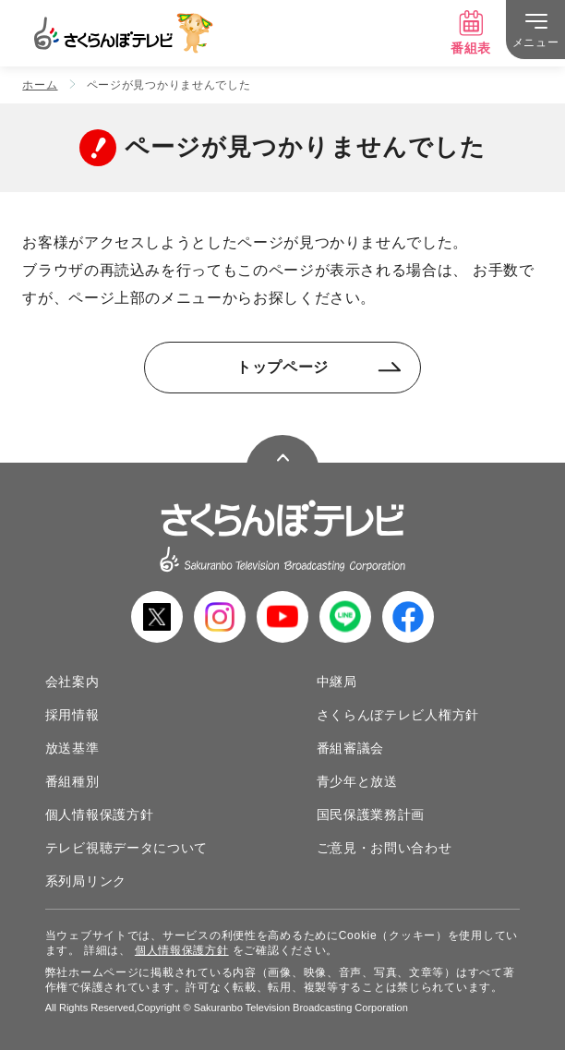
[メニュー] (535, 29)
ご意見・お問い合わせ (384, 847)
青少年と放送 (357, 781)
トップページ (319, 367)
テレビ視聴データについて (126, 847)
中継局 (337, 681)
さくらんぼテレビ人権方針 (398, 714)
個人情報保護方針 (99, 814)
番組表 (471, 32)
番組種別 (72, 781)
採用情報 (72, 714)
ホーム (39, 84)
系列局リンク (85, 881)
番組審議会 (351, 748)
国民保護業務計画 (371, 814)
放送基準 (72, 748)
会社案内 (72, 681)
